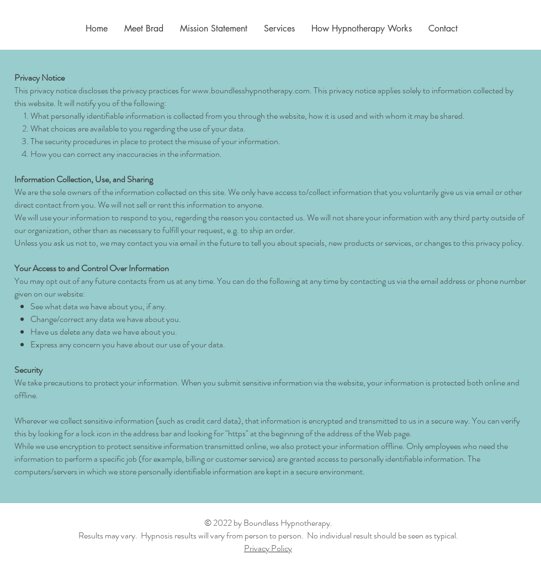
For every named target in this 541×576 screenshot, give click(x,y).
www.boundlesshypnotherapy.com (251, 90)
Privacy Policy (268, 548)
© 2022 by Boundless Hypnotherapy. (268, 522)
